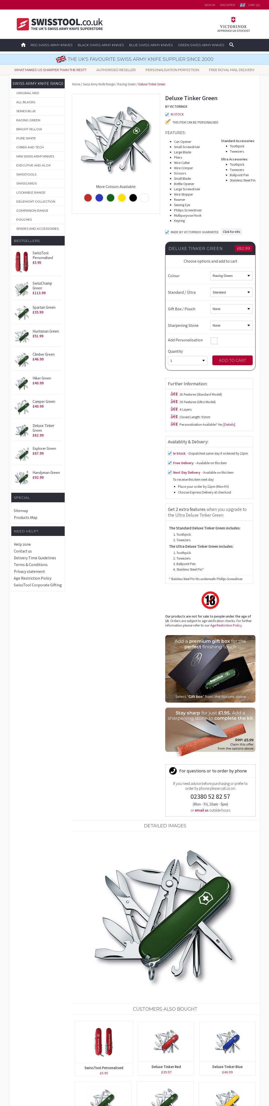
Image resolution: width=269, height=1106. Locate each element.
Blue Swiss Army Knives (151, 45)
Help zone (22, 544)
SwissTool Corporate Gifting (38, 585)
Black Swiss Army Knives (101, 45)
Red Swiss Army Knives (52, 45)
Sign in (209, 5)
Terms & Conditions (31, 564)
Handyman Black (99, 930)
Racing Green (126, 84)
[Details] (136, 265)
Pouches (22, 1054)
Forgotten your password (198, 1021)
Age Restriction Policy (32, 578)
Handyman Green (46, 472)
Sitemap (21, 510)
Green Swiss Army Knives (201, 45)
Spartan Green (44, 307)
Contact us (23, 551)
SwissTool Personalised (43, 255)
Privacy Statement (192, 1065)
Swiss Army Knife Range (99, 84)
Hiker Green (42, 378)
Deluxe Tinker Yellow (227, 870)
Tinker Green (230, 929)
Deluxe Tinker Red (166, 809)
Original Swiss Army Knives (37, 1021)
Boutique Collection (31, 1032)
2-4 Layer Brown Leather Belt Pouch (165, 931)
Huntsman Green (46, 331)
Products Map (25, 517)
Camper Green (44, 401)
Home (76, 84)
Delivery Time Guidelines (35, 558)
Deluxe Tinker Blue (227, 809)
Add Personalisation (192, 340)
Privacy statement (29, 571)
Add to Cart (232, 360)
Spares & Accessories (33, 1065)
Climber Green (44, 354)
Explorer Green (44, 448)
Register (227, 5)
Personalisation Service (34, 1043)
